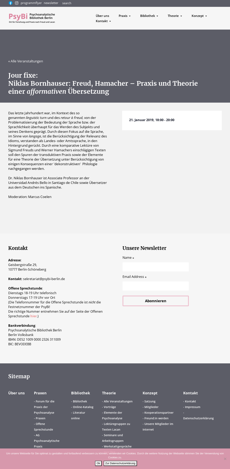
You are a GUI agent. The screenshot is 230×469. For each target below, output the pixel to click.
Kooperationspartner (159, 412)
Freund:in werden (156, 418)
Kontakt (190, 393)
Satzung (149, 401)
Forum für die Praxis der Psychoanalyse (44, 406)
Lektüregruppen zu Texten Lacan (116, 426)
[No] (225, 459)
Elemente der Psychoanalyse (112, 415)
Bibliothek (80, 393)
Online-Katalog (83, 407)
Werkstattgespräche (118, 446)
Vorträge (110, 407)
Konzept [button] (198, 16)
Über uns (102, 16)
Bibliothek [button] (148, 16)
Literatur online (78, 415)
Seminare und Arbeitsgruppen (113, 438)
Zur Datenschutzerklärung (120, 463)
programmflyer (31, 3)
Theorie (109, 393)
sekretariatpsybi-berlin (44, 279)
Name (128, 257)
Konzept (150, 393)
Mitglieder (151, 407)
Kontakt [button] (102, 21)
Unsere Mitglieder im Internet (158, 426)
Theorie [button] (174, 16)
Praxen (40, 393)
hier (33, 316)
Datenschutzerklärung (198, 418)
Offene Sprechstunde (43, 426)
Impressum (192, 407)
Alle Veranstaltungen (118, 401)
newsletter (51, 3)
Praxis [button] (123, 16)
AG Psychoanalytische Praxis (46, 440)
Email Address (135, 276)
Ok (98, 463)
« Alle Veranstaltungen (25, 61)
